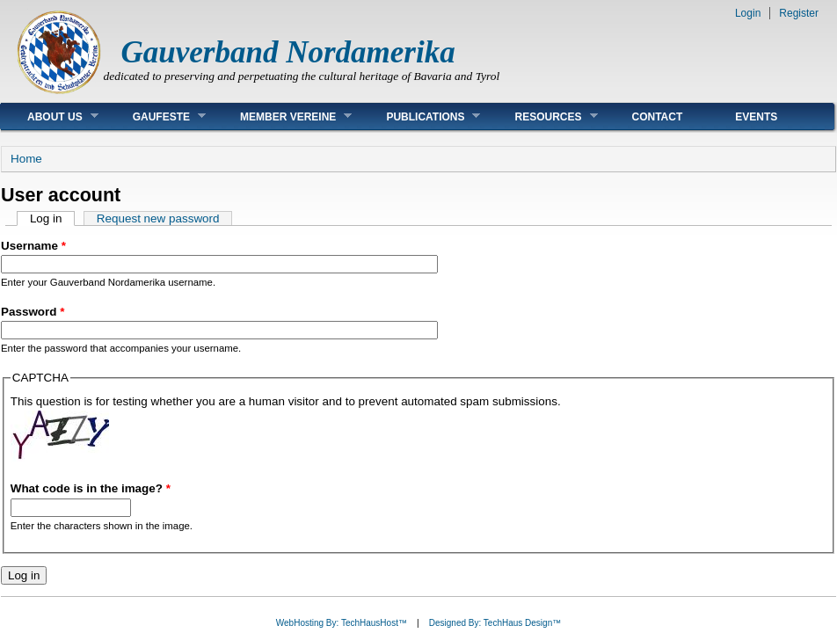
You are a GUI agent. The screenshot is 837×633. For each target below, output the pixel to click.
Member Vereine (283, 116)
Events (756, 117)
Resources (542, 116)
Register (799, 13)
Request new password (158, 218)
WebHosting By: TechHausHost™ (341, 623)
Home (26, 158)
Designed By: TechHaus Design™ (495, 623)
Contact (657, 117)
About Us (49, 116)
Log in (52, 218)
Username (33, 245)
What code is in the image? (91, 488)
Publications (420, 116)
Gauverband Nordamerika (288, 52)
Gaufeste (156, 116)
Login (748, 13)
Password (32, 311)
